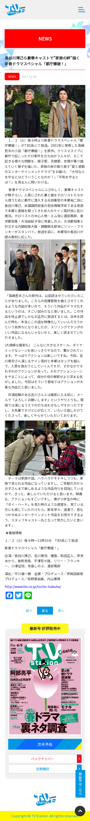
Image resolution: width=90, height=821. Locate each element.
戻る (45, 610)
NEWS (12, 76)
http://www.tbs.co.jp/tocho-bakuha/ (33, 586)
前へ (29, 610)
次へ (61, 610)
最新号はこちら (80, 783)
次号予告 (45, 744)
